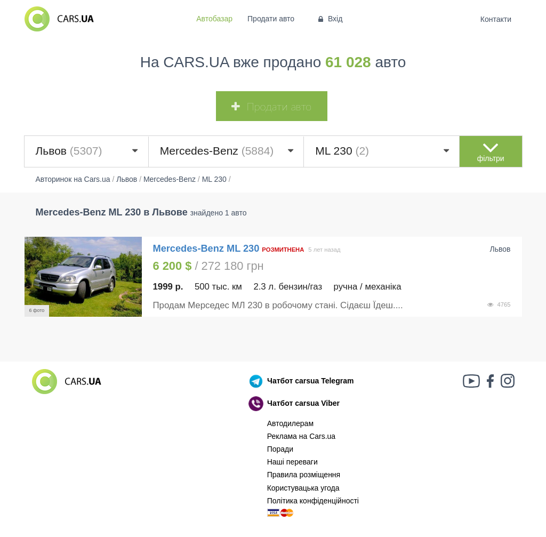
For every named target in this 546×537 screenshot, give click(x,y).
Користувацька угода (303, 488)
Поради (280, 449)
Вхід (329, 18)
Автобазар (214, 18)
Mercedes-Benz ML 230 (207, 248)
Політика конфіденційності (313, 500)
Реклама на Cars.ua (301, 436)
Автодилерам (290, 423)
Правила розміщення (304, 474)
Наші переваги (292, 462)
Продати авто (270, 18)
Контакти (496, 19)
